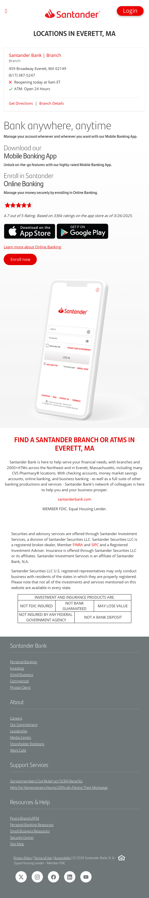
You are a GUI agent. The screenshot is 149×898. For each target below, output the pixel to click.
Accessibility (62, 857)
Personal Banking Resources (32, 824)
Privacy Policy (23, 857)
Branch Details (51, 103)
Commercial (19, 681)
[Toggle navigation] (6, 11)
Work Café (18, 750)
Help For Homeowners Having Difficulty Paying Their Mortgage (59, 787)
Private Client (20, 687)
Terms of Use (43, 857)
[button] (130, 11)
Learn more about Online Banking (32, 246)
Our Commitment (23, 724)
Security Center (22, 837)
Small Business (21, 674)
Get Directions (21, 103)
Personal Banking (23, 661)
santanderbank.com (74, 499)
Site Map (17, 844)
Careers (16, 718)
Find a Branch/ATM (24, 818)
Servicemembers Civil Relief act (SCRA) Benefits (46, 781)
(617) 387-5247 (22, 75)
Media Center (20, 737)
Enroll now (20, 259)
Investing (17, 668)
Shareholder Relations (27, 743)
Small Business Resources (29, 831)
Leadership (18, 731)
